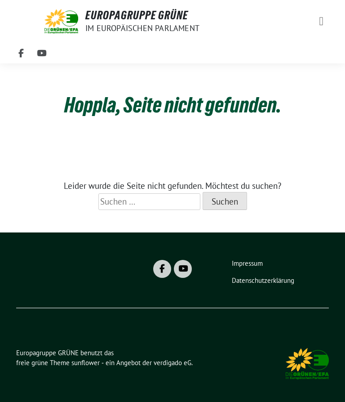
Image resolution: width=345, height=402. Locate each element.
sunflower (85, 362)
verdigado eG (172, 362)
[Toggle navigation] (321, 21)
